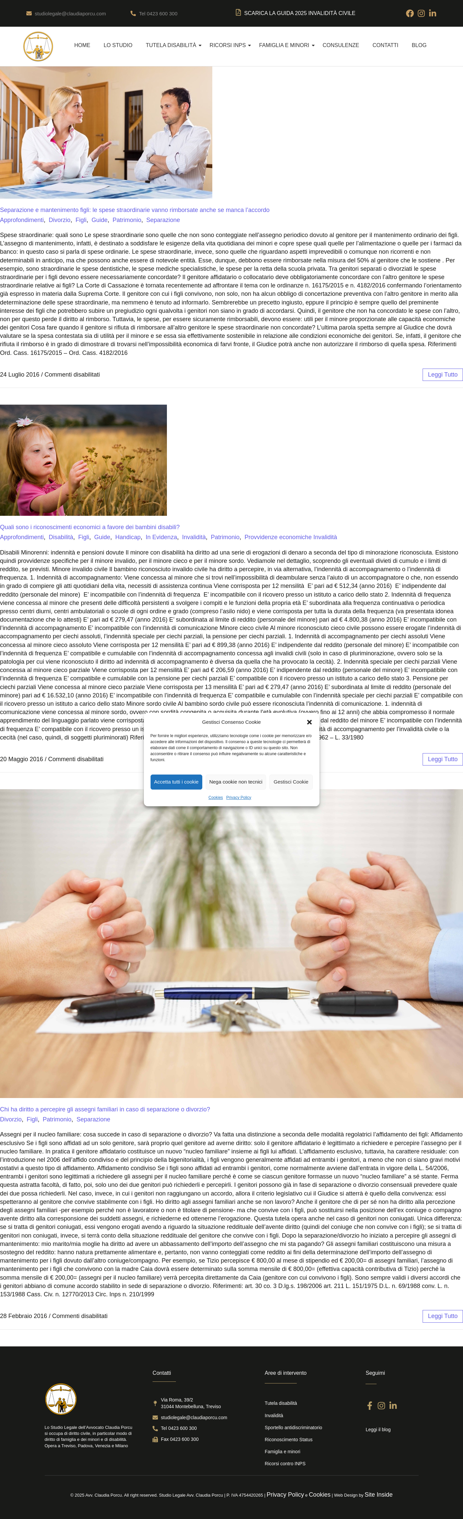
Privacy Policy (238, 797)
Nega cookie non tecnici (235, 782)
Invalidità (194, 537)
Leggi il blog (378, 1429)
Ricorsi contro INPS (285, 1463)
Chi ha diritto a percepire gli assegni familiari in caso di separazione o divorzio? (105, 1109)
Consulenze (341, 45)
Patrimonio (126, 220)
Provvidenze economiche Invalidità (291, 537)
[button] (309, 722)
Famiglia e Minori (286, 45)
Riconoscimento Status (288, 1439)
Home (82, 45)
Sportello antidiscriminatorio (293, 1427)
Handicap (128, 537)
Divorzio (59, 220)
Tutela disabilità (174, 45)
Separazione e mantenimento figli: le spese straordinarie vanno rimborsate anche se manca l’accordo (134, 210)
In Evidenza (161, 537)
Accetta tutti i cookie (176, 782)
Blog (419, 45)
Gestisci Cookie (291, 782)
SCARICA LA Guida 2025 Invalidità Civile (300, 13)
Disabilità (61, 537)
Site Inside (379, 1494)
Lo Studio (117, 45)
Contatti (386, 45)
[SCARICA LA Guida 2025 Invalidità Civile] (238, 13)
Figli (80, 220)
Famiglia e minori (282, 1451)
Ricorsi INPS (230, 45)
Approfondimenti (22, 220)
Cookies (215, 797)
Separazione (163, 220)
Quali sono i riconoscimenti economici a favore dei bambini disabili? (90, 527)
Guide (99, 220)
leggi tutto (443, 374)
